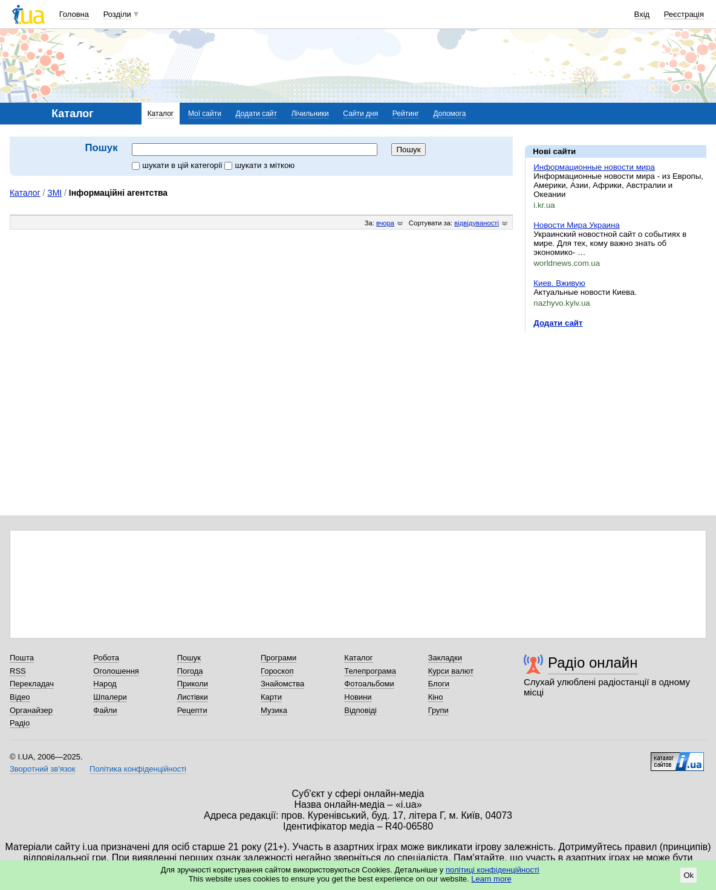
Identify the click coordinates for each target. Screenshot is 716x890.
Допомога (450, 113)
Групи (438, 710)
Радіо (20, 722)
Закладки (445, 657)
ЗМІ (54, 193)
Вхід (642, 14)
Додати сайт (257, 113)
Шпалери (110, 696)
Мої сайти (204, 113)
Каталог (161, 113)
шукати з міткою (259, 165)
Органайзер (31, 710)
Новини (357, 696)
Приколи (192, 683)
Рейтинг (405, 113)
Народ (104, 683)
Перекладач (32, 683)
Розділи (117, 14)
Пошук (189, 657)
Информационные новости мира (594, 167)
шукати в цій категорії (178, 165)
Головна (74, 14)
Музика (274, 710)
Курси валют (451, 671)
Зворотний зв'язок (42, 768)
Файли (105, 710)
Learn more (491, 878)
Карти (271, 696)
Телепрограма (370, 671)
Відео (20, 696)
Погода (190, 671)
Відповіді (360, 710)
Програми (278, 657)
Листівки (192, 696)
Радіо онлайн (593, 662)
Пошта (22, 657)
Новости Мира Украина (576, 225)
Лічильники (310, 113)
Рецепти (192, 710)
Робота (106, 657)
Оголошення (116, 671)
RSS (18, 671)
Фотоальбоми (369, 683)
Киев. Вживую (559, 283)
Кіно (435, 696)
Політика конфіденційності (138, 768)
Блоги (438, 683)
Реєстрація (684, 14)
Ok (688, 875)
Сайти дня (360, 113)
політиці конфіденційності (492, 869)
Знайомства (282, 683)
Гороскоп (277, 671)
